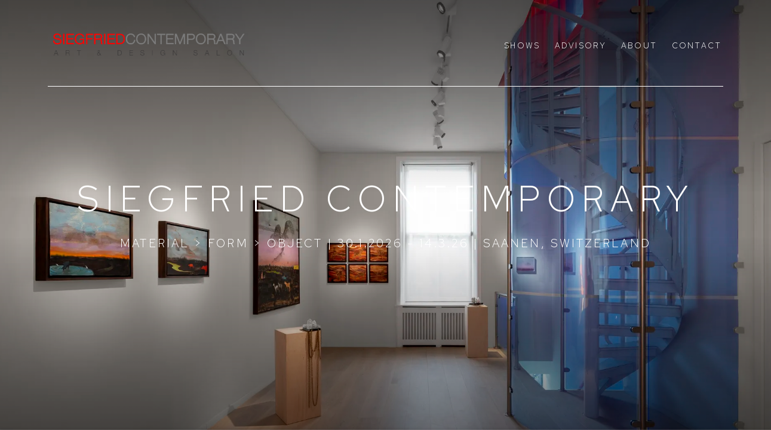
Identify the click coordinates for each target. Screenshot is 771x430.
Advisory (580, 45)
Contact (696, 45)
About (639, 45)
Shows (522, 45)
